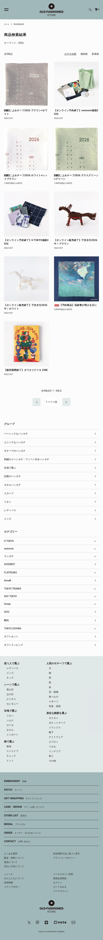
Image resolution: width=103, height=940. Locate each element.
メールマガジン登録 (63, 874)
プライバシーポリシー (64, 858)
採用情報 (8, 882)
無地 (8, 746)
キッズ (10, 677)
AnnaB (7, 580)
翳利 (6, 620)
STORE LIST (15, 816)
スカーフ (9, 493)
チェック (11, 755)
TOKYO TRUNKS (12, 588)
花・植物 (53, 692)
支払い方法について (14, 866)
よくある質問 (10, 853)
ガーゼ (10, 725)
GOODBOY (9, 564)
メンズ (7, 518)
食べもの (53, 696)
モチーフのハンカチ (14, 450)
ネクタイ (53, 718)
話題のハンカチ (12, 476)
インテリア (55, 751)
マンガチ (9, 556)
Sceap (7, 604)
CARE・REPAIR (24, 807)
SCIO (6, 611)
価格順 (84, 54)
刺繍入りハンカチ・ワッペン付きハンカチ (26, 459)
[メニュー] (4, 9)
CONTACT (17, 841)
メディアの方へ (11, 887)
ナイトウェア (56, 737)
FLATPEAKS (10, 572)
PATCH (13, 790)
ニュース (8, 874)
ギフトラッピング (13, 645)
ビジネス (11, 699)
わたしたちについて (14, 878)
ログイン (57, 882)
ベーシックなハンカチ (16, 433)
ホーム (6, 24)
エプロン (53, 741)
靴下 (51, 732)
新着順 (95, 54)
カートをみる (59, 887)
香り (51, 756)
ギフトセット (11, 636)
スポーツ (53, 701)
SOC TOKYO (10, 596)
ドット (10, 760)
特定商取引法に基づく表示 (66, 853)
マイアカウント (61, 891)
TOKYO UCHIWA (12, 628)
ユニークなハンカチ (14, 442)
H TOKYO (9, 541)
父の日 (10, 694)
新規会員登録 (59, 878)
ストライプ (12, 751)
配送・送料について (14, 858)
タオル (10, 730)
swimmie (9, 548)
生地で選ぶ (10, 467)
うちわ (52, 746)
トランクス (55, 727)
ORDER (22, 833)
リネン (7, 501)
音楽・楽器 (55, 706)
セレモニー (12, 703)
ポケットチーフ (57, 722)
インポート (12, 734)
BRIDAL (14, 824)
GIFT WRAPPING (23, 798)
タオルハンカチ (12, 484)
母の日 (10, 689)
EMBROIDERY (15, 781)
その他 (52, 760)
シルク (10, 720)
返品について (10, 862)
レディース (10, 510)
